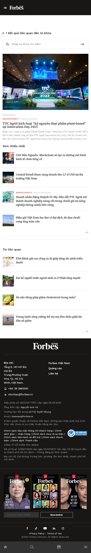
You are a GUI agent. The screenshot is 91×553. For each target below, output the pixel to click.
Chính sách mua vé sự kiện (48, 434)
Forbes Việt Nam (59, 363)
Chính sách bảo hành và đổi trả (22, 437)
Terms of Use (54, 533)
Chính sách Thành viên (24, 440)
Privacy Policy (36, 533)
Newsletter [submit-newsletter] (56, 515)
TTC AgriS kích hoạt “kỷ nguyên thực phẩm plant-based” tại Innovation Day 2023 (44, 125)
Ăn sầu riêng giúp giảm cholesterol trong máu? (46, 297)
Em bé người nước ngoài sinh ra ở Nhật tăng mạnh (48, 278)
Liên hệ (53, 373)
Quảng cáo (55, 368)
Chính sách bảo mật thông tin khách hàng (28, 430)
